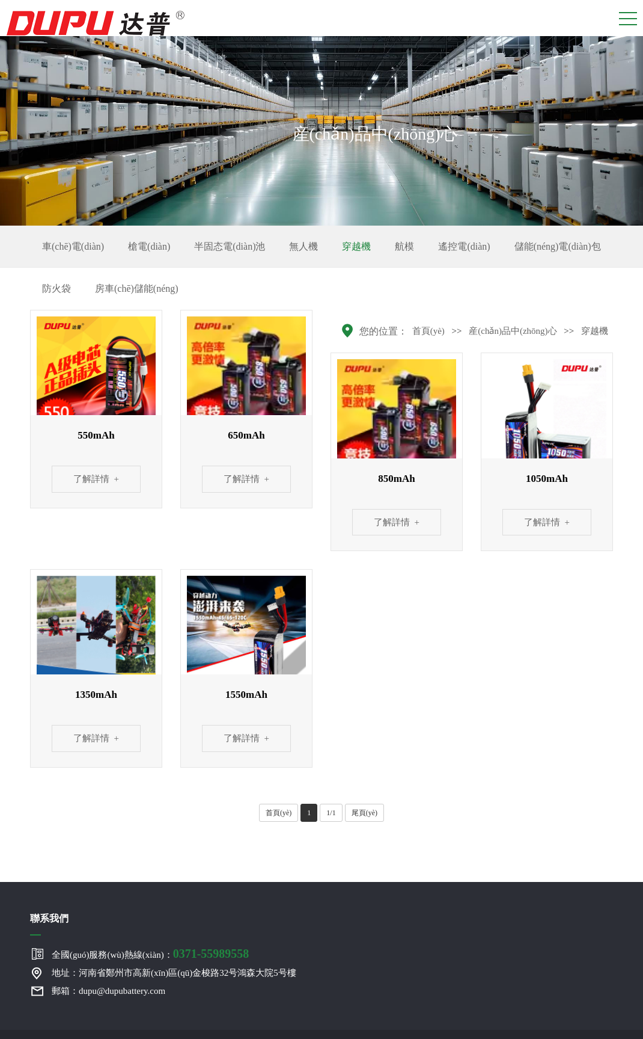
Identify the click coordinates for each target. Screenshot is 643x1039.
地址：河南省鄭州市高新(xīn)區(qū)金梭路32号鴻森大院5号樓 (174, 973)
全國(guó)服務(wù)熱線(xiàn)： (150, 953)
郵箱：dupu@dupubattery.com (108, 991)
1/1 (330, 813)
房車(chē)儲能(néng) (136, 288)
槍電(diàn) (149, 246)
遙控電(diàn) (464, 246)
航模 (404, 246)
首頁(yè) (428, 331)
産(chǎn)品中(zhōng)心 (512, 331)
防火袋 (56, 288)
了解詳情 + (96, 479)
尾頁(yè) (364, 813)
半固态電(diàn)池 (229, 246)
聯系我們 (49, 918)
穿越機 (356, 246)
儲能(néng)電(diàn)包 (557, 246)
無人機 (303, 246)
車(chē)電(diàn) (73, 246)
